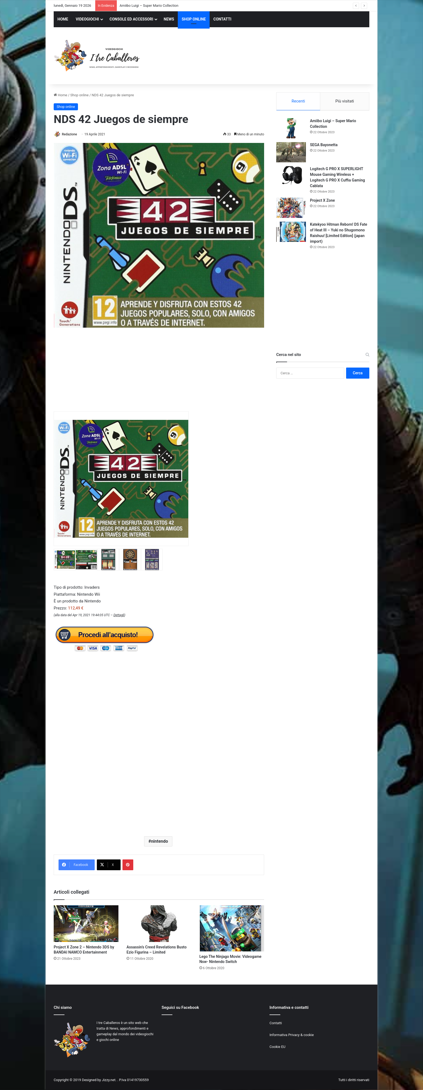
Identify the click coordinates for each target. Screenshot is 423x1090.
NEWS (169, 19)
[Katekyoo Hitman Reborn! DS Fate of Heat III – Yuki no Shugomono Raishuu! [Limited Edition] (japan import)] (291, 232)
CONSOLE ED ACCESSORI (131, 19)
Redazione (71, 134)
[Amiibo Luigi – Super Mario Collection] (291, 129)
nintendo (159, 841)
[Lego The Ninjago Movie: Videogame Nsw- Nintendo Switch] (231, 929)
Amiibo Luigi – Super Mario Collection (149, 6)
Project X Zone (322, 201)
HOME (62, 19)
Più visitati (344, 101)
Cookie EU (277, 1047)
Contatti (276, 1024)
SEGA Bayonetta (323, 145)
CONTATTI (222, 19)
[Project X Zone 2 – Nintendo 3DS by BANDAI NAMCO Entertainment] (86, 924)
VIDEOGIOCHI (87, 19)
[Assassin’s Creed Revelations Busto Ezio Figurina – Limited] (159, 924)
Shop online (79, 95)
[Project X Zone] (291, 208)
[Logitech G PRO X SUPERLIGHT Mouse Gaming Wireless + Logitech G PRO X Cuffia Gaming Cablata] (291, 177)
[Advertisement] (265, 56)
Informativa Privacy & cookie (292, 1035)
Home (60, 95)
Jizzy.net (108, 1080)
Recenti (298, 101)
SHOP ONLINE (194, 19)
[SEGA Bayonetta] (291, 153)
